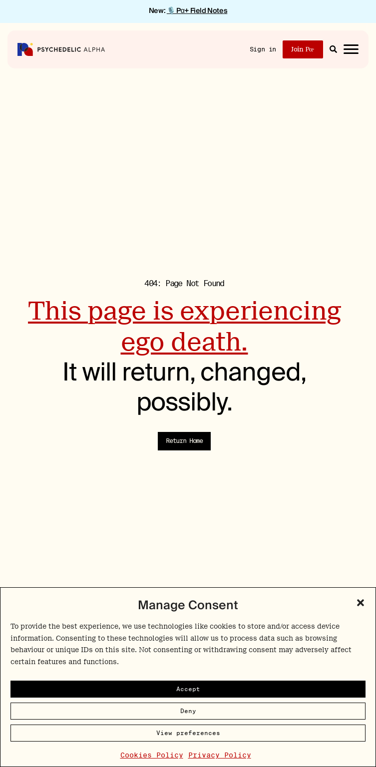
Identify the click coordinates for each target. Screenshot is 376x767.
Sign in (263, 49)
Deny (188, 711)
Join (302, 49)
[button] (361, 603)
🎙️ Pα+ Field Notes (197, 11)
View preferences (188, 733)
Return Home (184, 440)
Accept (188, 689)
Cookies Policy (151, 755)
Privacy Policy (219, 755)
